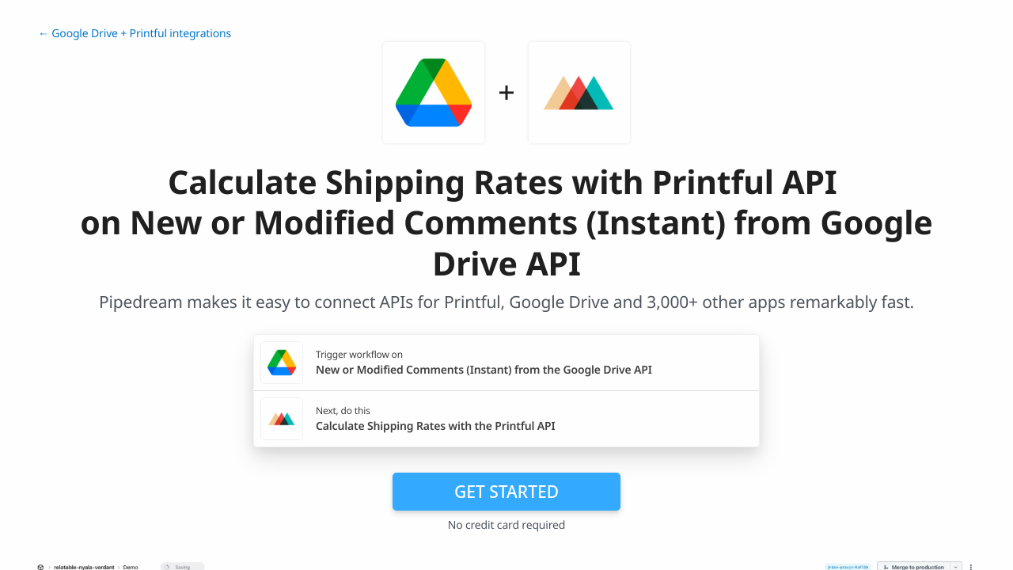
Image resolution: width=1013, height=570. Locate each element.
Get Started (506, 492)
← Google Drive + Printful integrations (134, 33)
